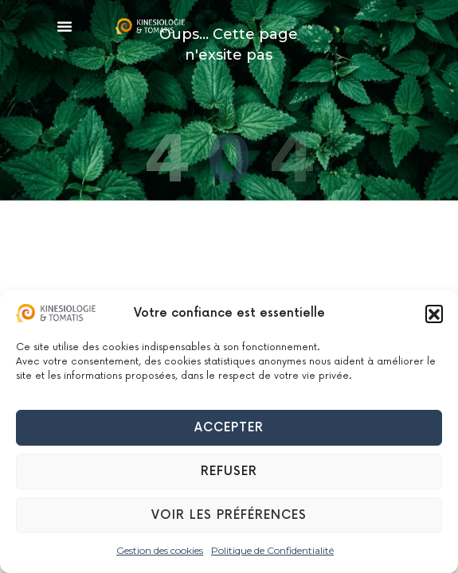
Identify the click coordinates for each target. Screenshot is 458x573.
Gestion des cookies (159, 550)
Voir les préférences (229, 515)
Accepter (229, 427)
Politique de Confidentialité (272, 550)
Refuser (229, 471)
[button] (434, 314)
